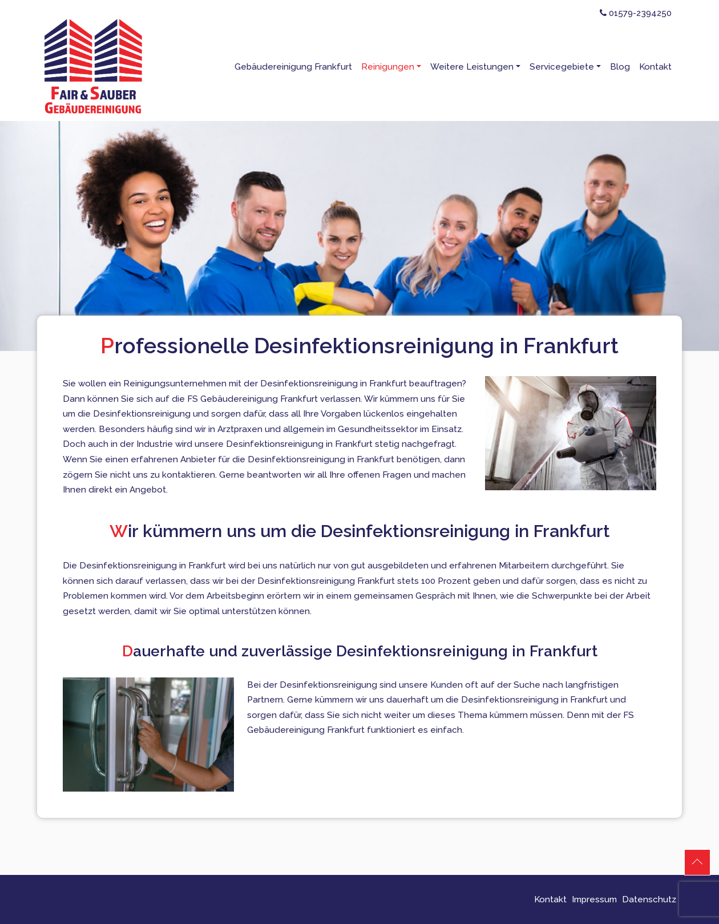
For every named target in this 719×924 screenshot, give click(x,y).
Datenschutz (649, 899)
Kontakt (655, 67)
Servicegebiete (562, 67)
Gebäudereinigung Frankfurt (293, 67)
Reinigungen (387, 67)
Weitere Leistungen (472, 67)
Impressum (594, 899)
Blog (620, 67)
